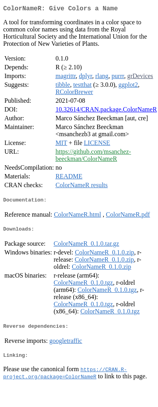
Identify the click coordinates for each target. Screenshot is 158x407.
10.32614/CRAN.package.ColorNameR (106, 111)
